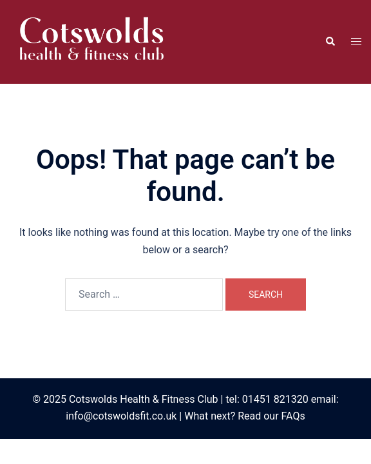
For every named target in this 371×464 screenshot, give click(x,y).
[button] (330, 42)
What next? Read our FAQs (244, 416)
